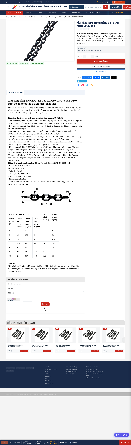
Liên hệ (46, 378)
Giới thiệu (47, 374)
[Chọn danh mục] (76, 7)
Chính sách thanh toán (92, 369)
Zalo (96, 77)
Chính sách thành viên (92, 366)
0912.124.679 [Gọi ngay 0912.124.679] (101, 2)
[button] (123, 340)
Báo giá (24, 351)
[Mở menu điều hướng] (8, 7)
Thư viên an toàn (49, 383)
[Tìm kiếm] (105, 7)
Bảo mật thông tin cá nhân (93, 378)
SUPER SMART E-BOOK (51, 369)
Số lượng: (79, 56)
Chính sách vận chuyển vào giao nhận (94, 374)
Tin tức (46, 371)
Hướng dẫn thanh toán (71, 369)
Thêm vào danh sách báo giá (101, 66)
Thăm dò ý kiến (49, 381)
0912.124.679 (119, 12)
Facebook (87, 77)
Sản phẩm (47, 366)
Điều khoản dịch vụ (71, 374)
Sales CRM (116, 7)
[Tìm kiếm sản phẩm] (93, 7)
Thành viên (47, 376)
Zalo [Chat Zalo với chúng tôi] (109, 2)
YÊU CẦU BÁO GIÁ (101, 61)
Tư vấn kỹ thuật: (100, 71)
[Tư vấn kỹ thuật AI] (121, 435)
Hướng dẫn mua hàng (71, 366)
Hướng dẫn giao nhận (71, 371)
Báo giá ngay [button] (118, 2)
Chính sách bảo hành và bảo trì (94, 371)
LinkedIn (105, 77)
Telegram (81, 81)
